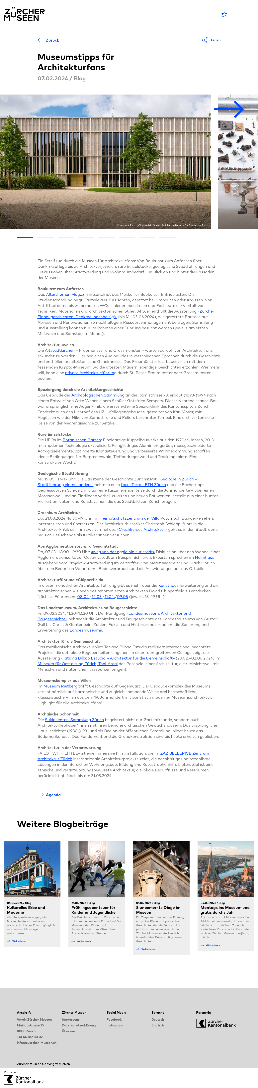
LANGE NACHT (172, 14)
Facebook (114, 1019)
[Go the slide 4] (86, 237)
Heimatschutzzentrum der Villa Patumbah (140, 518)
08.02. (83, 596)
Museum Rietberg (60, 685)
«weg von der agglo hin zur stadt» (123, 551)
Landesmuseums (86, 630)
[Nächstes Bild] (229, 110)
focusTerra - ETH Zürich (143, 484)
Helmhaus (204, 557)
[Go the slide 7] (147, 237)
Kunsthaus (168, 585)
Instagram (115, 1025)
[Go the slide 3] (66, 237)
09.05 (122, 596)
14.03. (97, 596)
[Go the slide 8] (167, 237)
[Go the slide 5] (106, 237)
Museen (120, 14)
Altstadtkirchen (60, 350)
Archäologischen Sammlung (98, 395)
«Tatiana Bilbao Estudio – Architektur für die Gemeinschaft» (118, 658)
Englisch (157, 1025)
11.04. (110, 596)
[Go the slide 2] (45, 237)
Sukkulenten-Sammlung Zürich (74, 719)
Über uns (68, 1031)
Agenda (95, 14)
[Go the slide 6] (127, 237)
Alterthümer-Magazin (66, 294)
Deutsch (157, 1019)
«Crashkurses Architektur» (142, 529)
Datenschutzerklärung (79, 1025)
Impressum (70, 1019)
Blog (141, 14)
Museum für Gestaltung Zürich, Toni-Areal (78, 663)
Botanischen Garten (82, 439)
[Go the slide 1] (25, 237)
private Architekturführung (91, 372)
